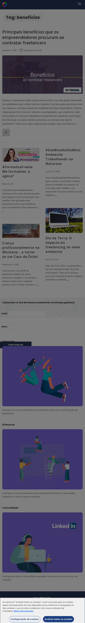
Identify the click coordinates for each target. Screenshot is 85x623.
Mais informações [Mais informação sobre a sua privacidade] (23, 612)
